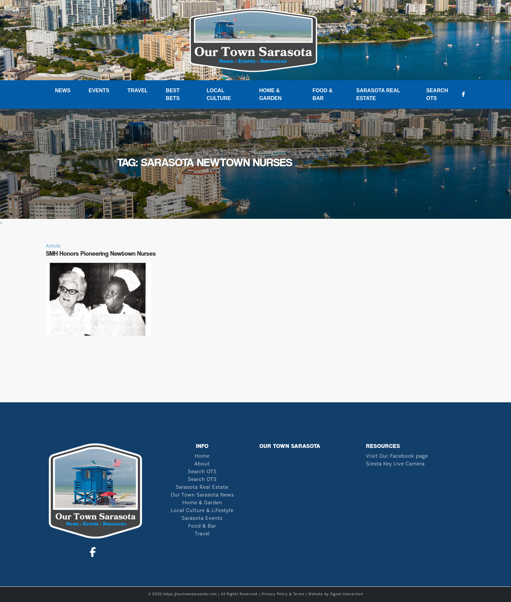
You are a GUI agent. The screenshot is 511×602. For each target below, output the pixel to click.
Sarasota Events (202, 518)
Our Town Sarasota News (202, 495)
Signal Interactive (346, 594)
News (63, 90)
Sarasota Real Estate (378, 94)
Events (99, 90)
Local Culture (219, 94)
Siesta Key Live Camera (395, 464)
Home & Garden (270, 94)
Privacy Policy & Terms (283, 594)
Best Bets (173, 94)
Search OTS (437, 94)
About (202, 464)
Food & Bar (322, 94)
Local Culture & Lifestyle (202, 510)
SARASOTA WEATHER (255, 378)
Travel (137, 90)
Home (202, 456)
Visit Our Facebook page (397, 456)
